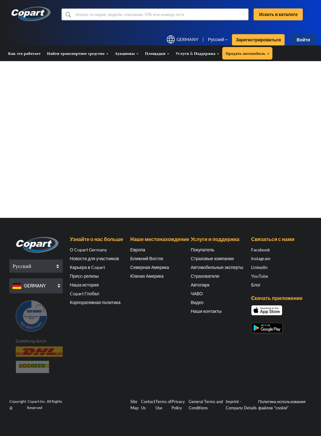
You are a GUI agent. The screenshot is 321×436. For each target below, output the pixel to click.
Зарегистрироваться (258, 39)
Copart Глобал (84, 293)
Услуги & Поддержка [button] (197, 53)
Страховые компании (212, 258)
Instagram (261, 258)
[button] (67, 14)
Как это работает (24, 53)
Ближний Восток (146, 258)
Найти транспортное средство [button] (77, 53)
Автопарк (200, 284)
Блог (255, 284)
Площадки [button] (157, 53)
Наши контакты (206, 311)
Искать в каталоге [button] (278, 14)
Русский (216, 39)
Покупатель (202, 249)
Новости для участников (94, 258)
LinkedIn (259, 267)
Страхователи (205, 276)
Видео (197, 302)
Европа (137, 249)
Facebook (260, 249)
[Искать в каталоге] (161, 14)
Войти (303, 39)
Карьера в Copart (87, 267)
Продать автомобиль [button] (247, 53)
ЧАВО (197, 293)
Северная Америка (149, 267)
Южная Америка (147, 276)
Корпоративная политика (95, 302)
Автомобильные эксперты (217, 267)
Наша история (84, 284)
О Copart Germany (88, 249)
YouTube (259, 276)
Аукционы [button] (127, 53)
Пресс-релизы (84, 276)
